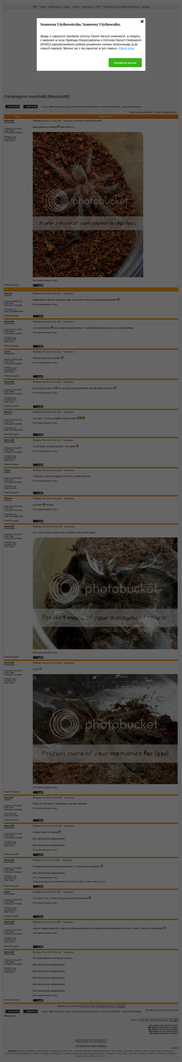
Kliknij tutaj (126, 48)
